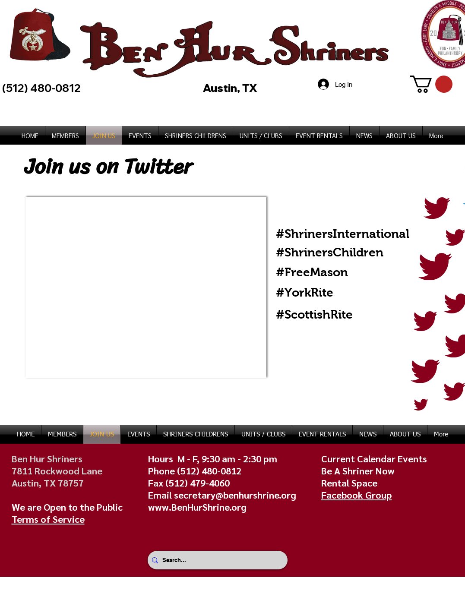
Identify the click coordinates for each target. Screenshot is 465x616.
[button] (431, 84)
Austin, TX (231, 88)
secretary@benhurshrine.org (235, 495)
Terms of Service (48, 519)
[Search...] (215, 560)
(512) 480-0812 (209, 470)
